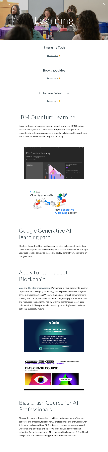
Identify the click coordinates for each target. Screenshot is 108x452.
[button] (3, 4)
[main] (54, 20)
